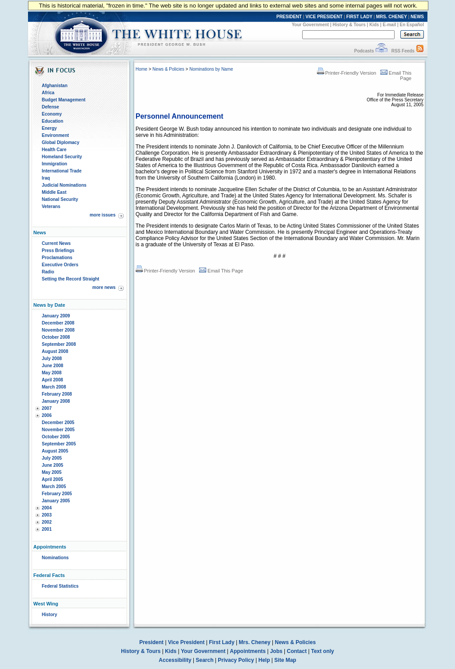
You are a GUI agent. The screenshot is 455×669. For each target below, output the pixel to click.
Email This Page (221, 270)
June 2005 (52, 465)
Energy (49, 128)
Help (264, 660)
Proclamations (57, 257)
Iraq (46, 178)
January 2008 (56, 401)
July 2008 (52, 358)
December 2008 (58, 322)
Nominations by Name (211, 69)
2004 (47, 507)
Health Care (54, 149)
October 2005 (56, 436)
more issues (103, 214)
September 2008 (59, 344)
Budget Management (63, 99)
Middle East (54, 192)
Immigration (54, 163)
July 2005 (52, 458)
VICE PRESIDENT (324, 16)
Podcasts (364, 50)
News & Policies (168, 69)
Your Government (310, 24)
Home (142, 69)
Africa (48, 92)
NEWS (417, 16)
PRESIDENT (289, 16)
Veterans (51, 206)
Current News (56, 243)
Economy (52, 114)
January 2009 (56, 315)
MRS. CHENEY (391, 16)
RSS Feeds (403, 50)
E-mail (389, 24)
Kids (374, 24)
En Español (412, 24)
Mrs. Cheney (254, 642)
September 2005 (59, 443)
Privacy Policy (236, 660)
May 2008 (51, 372)
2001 (47, 529)
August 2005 (55, 451)
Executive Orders (60, 264)
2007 (47, 408)
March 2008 (54, 387)
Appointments (248, 651)
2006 (47, 415)
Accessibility (175, 660)
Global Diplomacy (60, 142)
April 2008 (52, 379)
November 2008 (58, 330)
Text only (322, 651)
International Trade (61, 170)
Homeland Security (62, 156)
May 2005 (51, 472)
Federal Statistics (60, 586)
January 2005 (56, 500)
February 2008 (57, 394)
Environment (55, 135)
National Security (60, 199)
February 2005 (57, 493)
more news (104, 287)
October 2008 (56, 337)
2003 (47, 515)
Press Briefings (58, 250)
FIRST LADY (359, 16)
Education (52, 121)
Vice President (186, 642)
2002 (47, 522)
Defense (50, 106)
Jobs (276, 651)
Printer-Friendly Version (346, 73)
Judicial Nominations (64, 185)
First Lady (221, 642)
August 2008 (55, 351)
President (151, 642)
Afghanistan (55, 85)
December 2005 (58, 422)
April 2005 (52, 479)
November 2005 (58, 429)
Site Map (285, 660)
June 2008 (52, 365)
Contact (297, 651)
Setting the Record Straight (70, 278)
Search (205, 660)
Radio (48, 271)
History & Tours (349, 24)
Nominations (55, 557)
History (49, 614)
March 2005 (54, 486)
